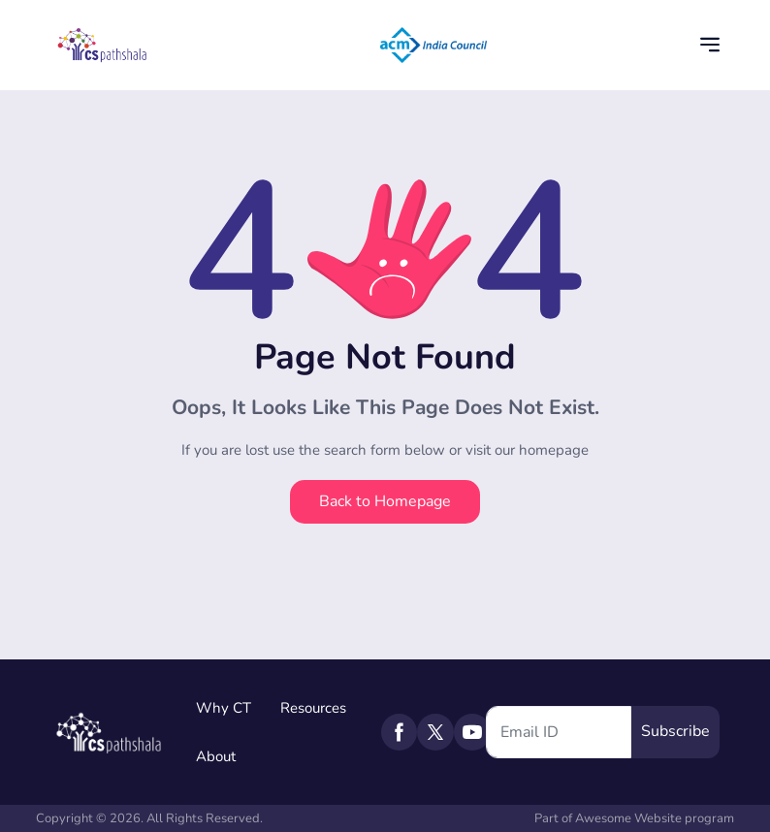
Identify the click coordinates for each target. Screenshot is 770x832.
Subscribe (675, 731)
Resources (313, 708)
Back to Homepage (385, 501)
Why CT (223, 708)
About (216, 756)
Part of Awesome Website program (634, 818)
